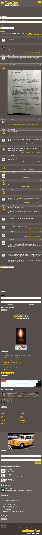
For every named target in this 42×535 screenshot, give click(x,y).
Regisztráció (31, 304)
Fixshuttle (22, 412)
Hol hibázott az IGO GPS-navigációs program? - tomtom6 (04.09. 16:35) (17, 355)
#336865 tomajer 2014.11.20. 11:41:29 (34, 177)
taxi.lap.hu (3, 424)
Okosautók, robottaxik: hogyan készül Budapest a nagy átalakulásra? (18, 490)
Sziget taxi (3, 420)
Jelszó (2, 300)
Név (1, 458)
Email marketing (3, 462)
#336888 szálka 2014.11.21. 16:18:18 (34, 134)
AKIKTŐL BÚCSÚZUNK (10, 471)
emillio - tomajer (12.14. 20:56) (9, 366)
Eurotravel (3, 419)
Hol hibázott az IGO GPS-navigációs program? (14, 476)
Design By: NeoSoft (4, 525)
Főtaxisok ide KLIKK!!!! (9, 480)
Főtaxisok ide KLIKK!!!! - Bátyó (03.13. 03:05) (12, 357)
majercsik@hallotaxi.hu (9, 507)
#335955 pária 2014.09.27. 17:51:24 (34, 228)
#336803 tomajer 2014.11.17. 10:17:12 (34, 202)
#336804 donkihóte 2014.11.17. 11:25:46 (33, 186)
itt (18, 198)
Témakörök (3, 33)
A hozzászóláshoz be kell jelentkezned (33, 34)
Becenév (3, 295)
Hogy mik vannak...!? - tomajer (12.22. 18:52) (12, 364)
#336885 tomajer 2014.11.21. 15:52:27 (34, 143)
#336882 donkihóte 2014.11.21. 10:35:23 (33, 152)
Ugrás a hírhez (2, 25)
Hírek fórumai (8, 33)
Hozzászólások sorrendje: (4, 20)
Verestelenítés (8, 485)
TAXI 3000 (22, 419)
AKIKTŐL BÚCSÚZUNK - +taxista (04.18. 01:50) (13, 353)
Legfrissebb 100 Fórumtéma (7, 373)
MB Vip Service (23, 422)
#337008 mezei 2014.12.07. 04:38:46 (34, 52)
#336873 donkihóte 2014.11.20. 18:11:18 (33, 169)
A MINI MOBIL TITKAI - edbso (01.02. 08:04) (12, 362)
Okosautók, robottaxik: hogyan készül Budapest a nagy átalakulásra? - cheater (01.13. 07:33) (21, 360)
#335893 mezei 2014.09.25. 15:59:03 (34, 220)
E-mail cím (3, 454)
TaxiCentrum (22, 420)
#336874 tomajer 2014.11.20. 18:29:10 (34, 161)
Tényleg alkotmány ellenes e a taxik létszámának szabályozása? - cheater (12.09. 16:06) (20, 370)
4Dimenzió (3, 412)
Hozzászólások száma (3, 16)
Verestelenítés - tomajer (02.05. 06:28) (11, 359)
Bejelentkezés (10, 304)
